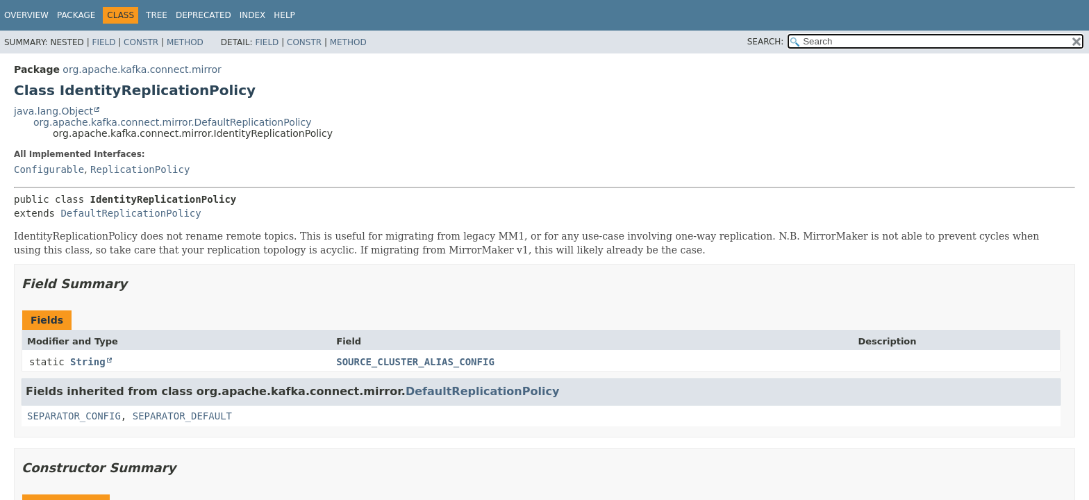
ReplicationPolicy (140, 169)
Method (185, 42)
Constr (141, 42)
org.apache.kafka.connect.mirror (142, 69)
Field (103, 42)
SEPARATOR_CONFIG (74, 416)
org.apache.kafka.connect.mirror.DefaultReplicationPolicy (172, 122)
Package (76, 15)
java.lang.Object (53, 111)
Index (253, 15)
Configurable (49, 169)
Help (284, 15)
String (88, 361)
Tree (156, 15)
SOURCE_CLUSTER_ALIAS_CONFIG (415, 361)
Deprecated (203, 15)
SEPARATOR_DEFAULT (182, 416)
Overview (26, 15)
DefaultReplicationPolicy (130, 213)
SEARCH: (765, 42)
